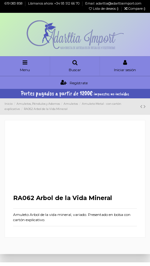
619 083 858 (14, 3)
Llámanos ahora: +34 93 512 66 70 (54, 3)
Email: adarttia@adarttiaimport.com (113, 3)
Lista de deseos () (104, 9)
